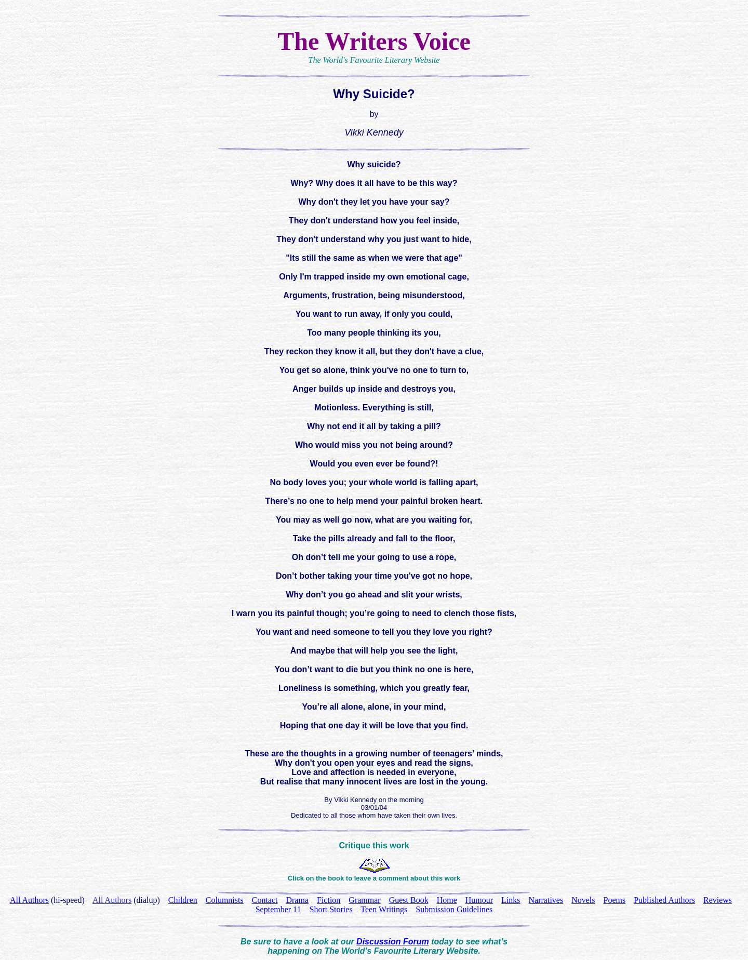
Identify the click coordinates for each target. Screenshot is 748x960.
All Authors (111, 900)
